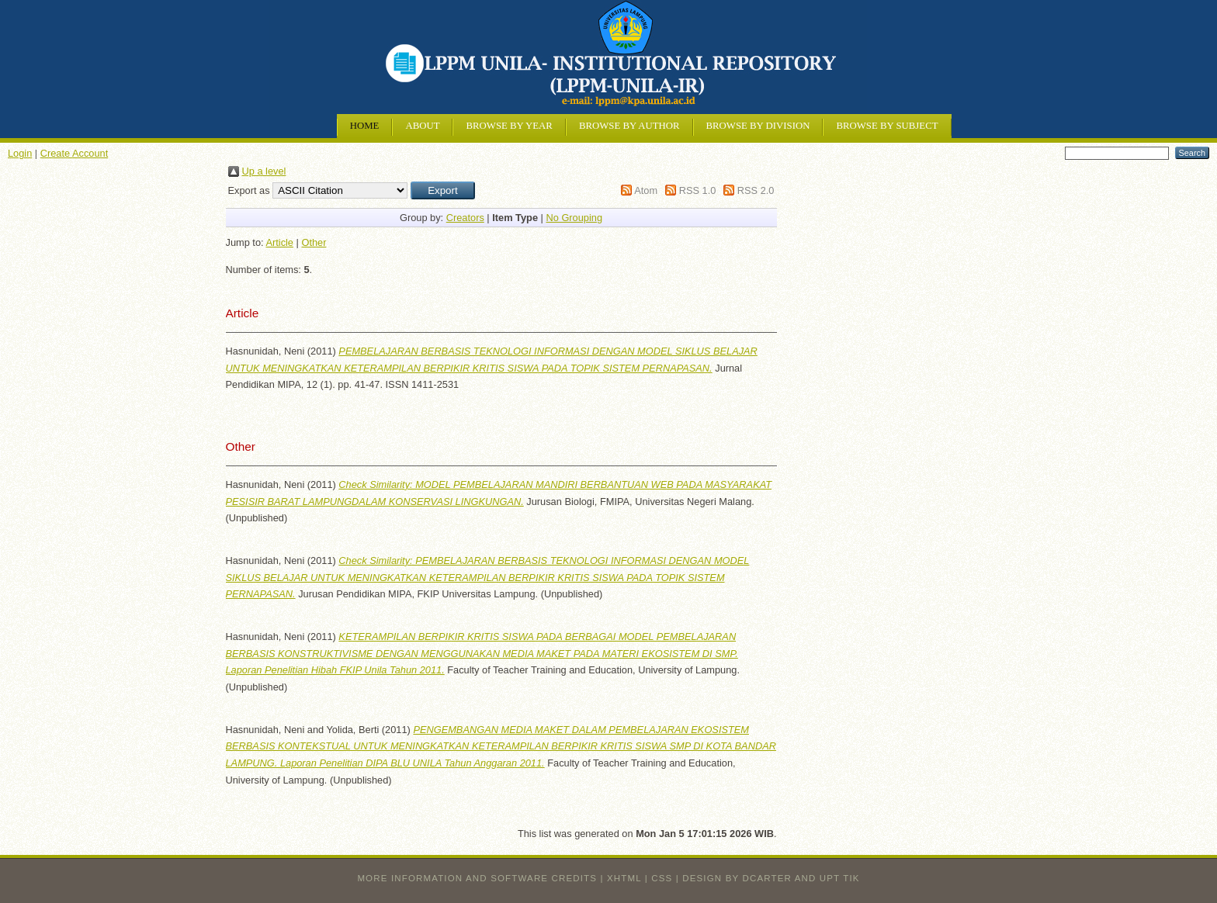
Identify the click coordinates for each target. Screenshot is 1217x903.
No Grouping (574, 217)
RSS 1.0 (697, 190)
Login (20, 153)
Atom (645, 190)
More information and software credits (477, 878)
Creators (465, 217)
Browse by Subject (887, 125)
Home (365, 125)
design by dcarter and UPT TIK (770, 878)
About (422, 125)
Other (313, 242)
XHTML (624, 878)
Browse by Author (629, 125)
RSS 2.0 (756, 190)
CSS (661, 878)
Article (279, 242)
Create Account (74, 153)
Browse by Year (509, 125)
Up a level (264, 171)
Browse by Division (758, 125)
